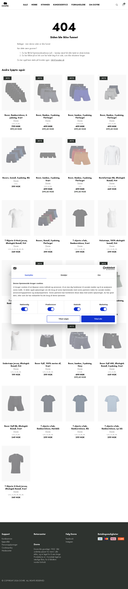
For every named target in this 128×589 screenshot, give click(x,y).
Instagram (69, 542)
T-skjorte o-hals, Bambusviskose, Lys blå (112, 427)
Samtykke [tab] (29, 275)
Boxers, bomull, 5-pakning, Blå (16, 178)
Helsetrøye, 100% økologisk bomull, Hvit (112, 241)
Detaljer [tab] (64, 275)
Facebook (69, 539)
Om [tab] (99, 275)
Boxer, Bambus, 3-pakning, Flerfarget (48, 116)
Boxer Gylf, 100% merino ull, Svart (48, 364)
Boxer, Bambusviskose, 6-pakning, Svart (16, 116)
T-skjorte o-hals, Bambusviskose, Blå (80, 427)
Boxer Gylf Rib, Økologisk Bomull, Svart (16, 427)
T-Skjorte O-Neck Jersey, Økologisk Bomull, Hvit (16, 241)
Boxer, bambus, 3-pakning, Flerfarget (80, 116)
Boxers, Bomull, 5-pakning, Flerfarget (48, 241)
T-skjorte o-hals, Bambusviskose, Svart (80, 241)
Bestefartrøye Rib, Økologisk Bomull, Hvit (112, 179)
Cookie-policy (7, 548)
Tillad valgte (64, 319)
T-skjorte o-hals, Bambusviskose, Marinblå (48, 427)
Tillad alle (98, 319)
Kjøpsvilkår (6, 542)
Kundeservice (60, 4)
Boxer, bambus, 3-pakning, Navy (80, 364)
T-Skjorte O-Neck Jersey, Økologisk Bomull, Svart (16, 487)
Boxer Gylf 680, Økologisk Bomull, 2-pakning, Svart (112, 364)
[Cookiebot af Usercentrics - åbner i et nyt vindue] (104, 268)
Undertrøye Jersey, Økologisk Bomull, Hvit (16, 364)
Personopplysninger (9, 544)
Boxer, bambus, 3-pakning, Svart (48, 179)
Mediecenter (7, 550)
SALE (25, 4)
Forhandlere (78, 4)
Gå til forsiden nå (57, 60)
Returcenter (40, 534)
